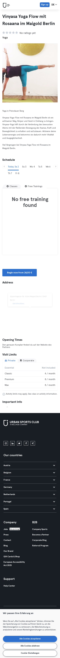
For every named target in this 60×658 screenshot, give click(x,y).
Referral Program (40, 546)
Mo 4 (32, 167)
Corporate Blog (39, 540)
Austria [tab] (29, 465)
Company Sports (39, 529)
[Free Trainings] (33, 186)
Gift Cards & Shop (12, 557)
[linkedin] (12, 443)
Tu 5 (40, 167)
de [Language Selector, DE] (54, 4)
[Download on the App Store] (13, 434)
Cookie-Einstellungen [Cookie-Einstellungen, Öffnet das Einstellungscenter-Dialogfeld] (30, 653)
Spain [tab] (29, 509)
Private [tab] (10, 360)
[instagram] (6, 443)
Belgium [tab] (29, 472)
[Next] (56, 166)
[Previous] (4, 166)
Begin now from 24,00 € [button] (19, 272)
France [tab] (29, 480)
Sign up (44, 5)
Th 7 (10, 173)
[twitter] (19, 443)
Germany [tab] (29, 487)
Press (6, 535)
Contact (7, 540)
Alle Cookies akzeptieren (30, 639)
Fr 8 (17, 173)
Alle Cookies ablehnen (30, 646)
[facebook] (26, 443)
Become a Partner (40, 535)
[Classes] (12, 186)
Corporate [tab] (27, 360)
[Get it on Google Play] (35, 434)
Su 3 (24, 167)
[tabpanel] (30, 376)
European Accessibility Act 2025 (14, 563)
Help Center (9, 586)
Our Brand (8, 551)
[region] (30, 633)
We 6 (48, 167)
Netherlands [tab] (29, 494)
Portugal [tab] (29, 501)
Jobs (6, 529)
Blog (6, 546)
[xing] (33, 443)
